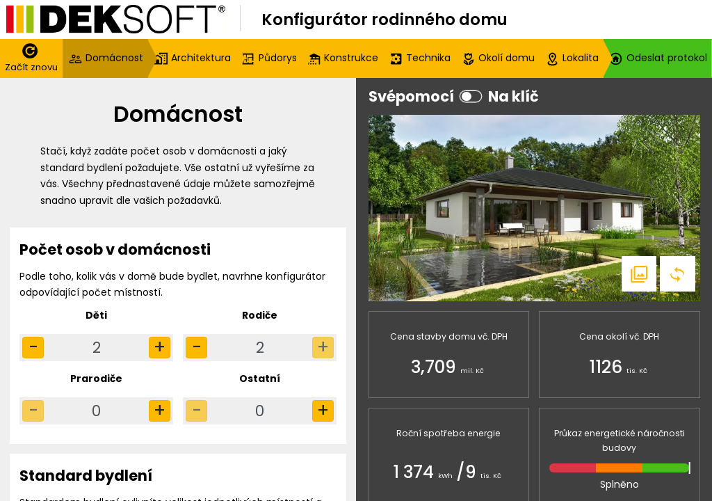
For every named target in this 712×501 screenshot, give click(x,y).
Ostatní (259, 378)
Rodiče (259, 315)
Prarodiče (96, 378)
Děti (96, 315)
